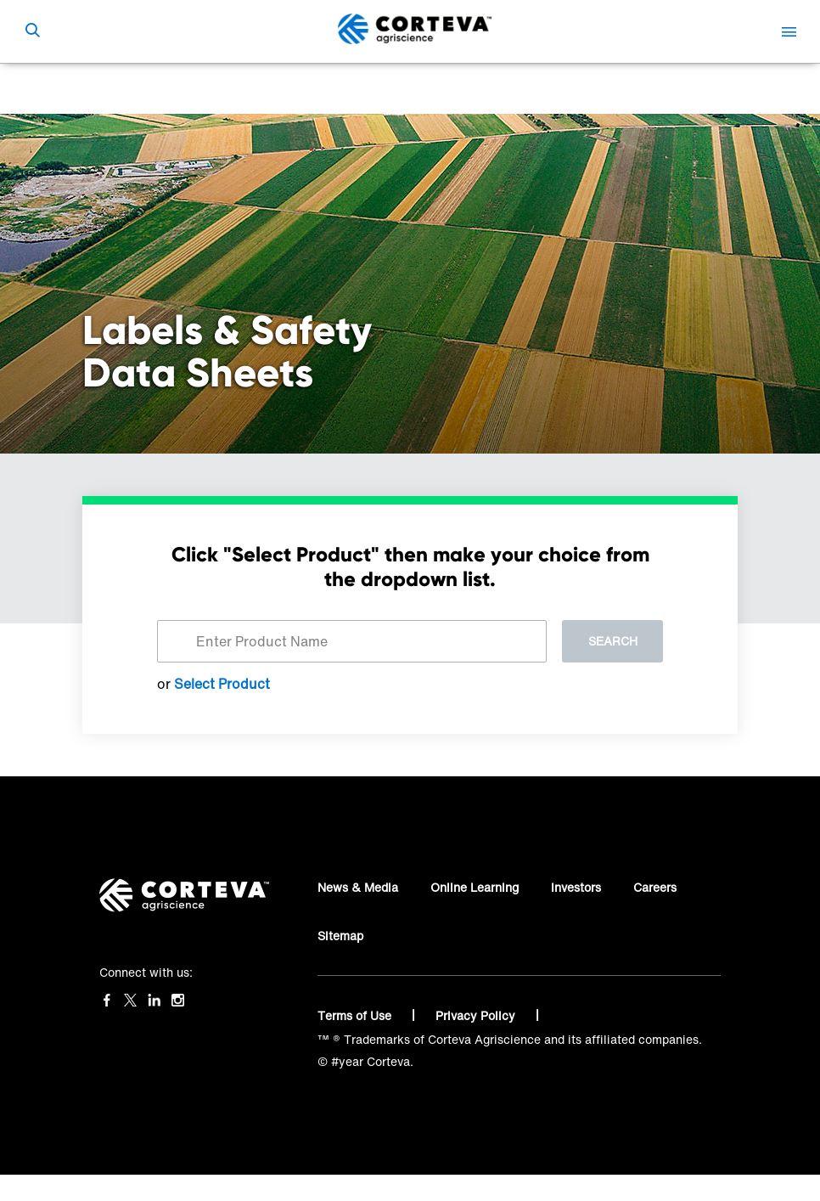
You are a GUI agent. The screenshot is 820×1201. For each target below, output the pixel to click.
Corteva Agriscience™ (144, 89)
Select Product (222, 684)
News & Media (357, 887)
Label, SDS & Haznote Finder (293, 89)
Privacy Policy (477, 1015)
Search (612, 641)
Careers (655, 887)
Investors (576, 887)
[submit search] (32, 31)
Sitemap (340, 935)
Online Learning (474, 887)
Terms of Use (356, 1015)
